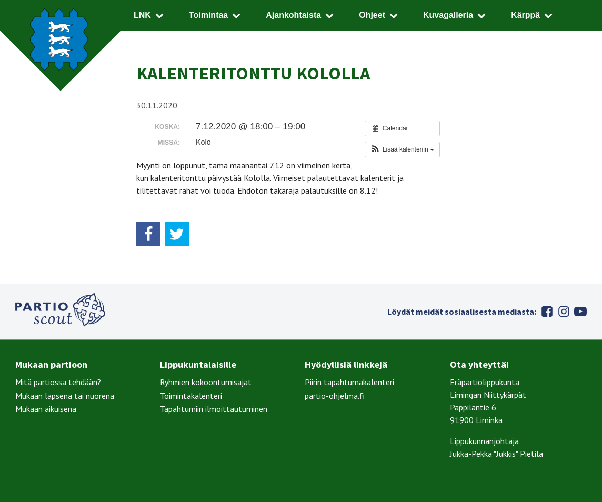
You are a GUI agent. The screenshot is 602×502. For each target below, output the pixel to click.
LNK (142, 15)
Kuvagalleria (448, 15)
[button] (402, 149)
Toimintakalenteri (191, 395)
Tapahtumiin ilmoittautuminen (213, 409)
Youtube (580, 311)
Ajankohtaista (293, 15)
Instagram (563, 311)
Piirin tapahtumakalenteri (349, 382)
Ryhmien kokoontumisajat (206, 382)
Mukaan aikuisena (45, 409)
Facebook (546, 311)
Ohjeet (372, 15)
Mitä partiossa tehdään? (58, 382)
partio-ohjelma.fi (334, 395)
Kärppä (525, 15)
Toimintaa (208, 15)
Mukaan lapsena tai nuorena (64, 395)
